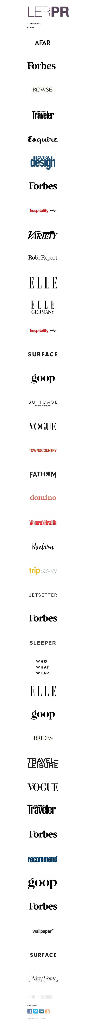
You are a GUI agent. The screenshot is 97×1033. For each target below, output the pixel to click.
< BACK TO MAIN (34, 23)
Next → (48, 997)
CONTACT (31, 27)
